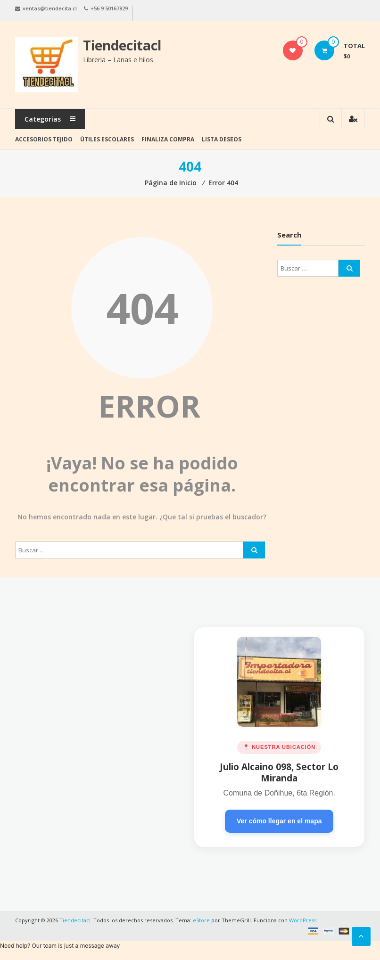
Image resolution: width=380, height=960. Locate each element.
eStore (201, 920)
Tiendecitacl (122, 45)
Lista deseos (221, 139)
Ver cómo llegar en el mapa (279, 821)
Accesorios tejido (44, 139)
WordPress (302, 920)
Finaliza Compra (167, 139)
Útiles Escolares (107, 139)
